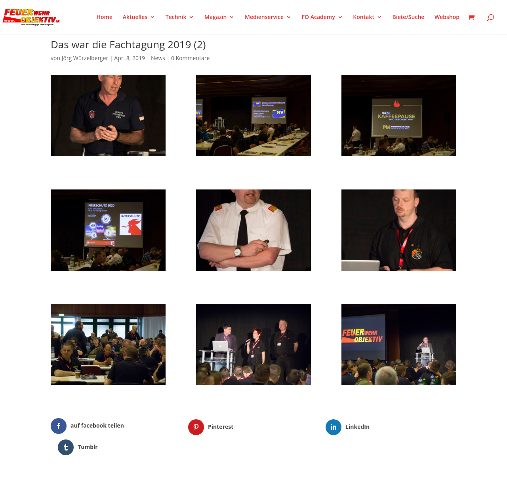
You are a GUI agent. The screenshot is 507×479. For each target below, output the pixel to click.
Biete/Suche (409, 17)
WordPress (143, 468)
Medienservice (264, 17)
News (158, 58)
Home (105, 17)
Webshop (447, 17)
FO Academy (318, 17)
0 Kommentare (190, 58)
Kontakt (363, 17)
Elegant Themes (90, 468)
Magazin (215, 17)
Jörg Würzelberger (85, 58)
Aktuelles (135, 17)
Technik (176, 17)
